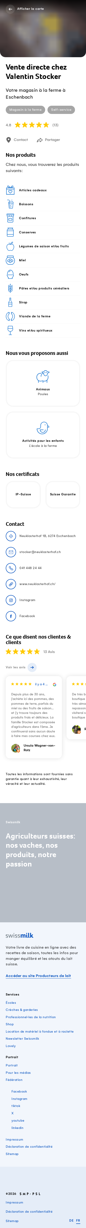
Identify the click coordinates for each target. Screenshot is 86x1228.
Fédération (14, 1080)
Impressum (14, 1139)
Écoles (11, 1002)
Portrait (12, 1065)
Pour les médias (18, 1072)
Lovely (11, 1046)
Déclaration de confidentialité (29, 1146)
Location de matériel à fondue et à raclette (40, 1031)
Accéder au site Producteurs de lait (38, 976)
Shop (10, 1024)
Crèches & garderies (22, 1010)
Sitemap (12, 1154)
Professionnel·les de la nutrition (31, 1017)
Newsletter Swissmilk (22, 1038)
